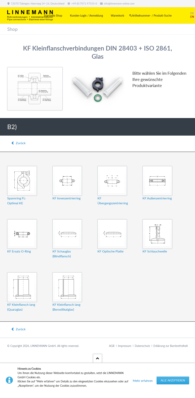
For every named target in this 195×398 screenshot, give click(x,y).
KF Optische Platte (110, 251)
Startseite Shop (53, 15)
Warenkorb (117, 15)
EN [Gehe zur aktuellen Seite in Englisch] (192, 16)
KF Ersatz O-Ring (19, 251)
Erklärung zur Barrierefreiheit (170, 345)
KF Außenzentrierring (157, 198)
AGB (111, 345)
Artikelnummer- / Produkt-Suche (152, 15)
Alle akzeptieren (173, 380)
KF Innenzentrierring (66, 198)
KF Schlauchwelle (155, 251)
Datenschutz (142, 345)
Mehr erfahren (143, 380)
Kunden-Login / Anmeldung (86, 15)
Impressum (124, 345)
